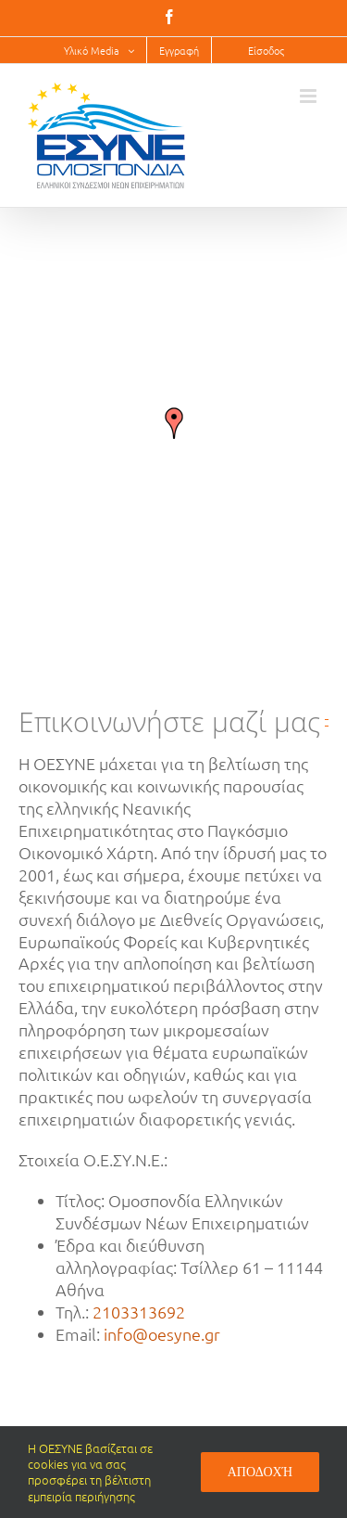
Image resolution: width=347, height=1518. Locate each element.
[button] (174, 423)
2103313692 (139, 1311)
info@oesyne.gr (162, 1333)
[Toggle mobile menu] (309, 96)
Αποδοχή (260, 1471)
